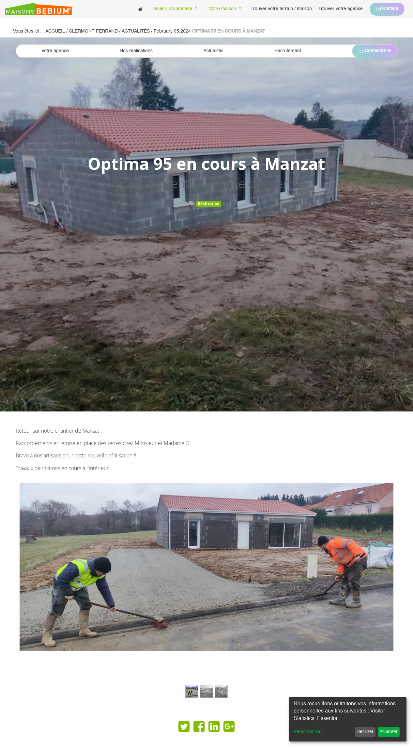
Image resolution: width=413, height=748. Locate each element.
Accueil (55, 31)
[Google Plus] (229, 726)
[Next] (365, 593)
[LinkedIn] (214, 726)
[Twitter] (184, 726)
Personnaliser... (310, 731)
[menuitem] (140, 9)
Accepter (388, 731)
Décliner (365, 731)
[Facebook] (199, 726)
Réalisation (209, 204)
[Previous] (48, 593)
